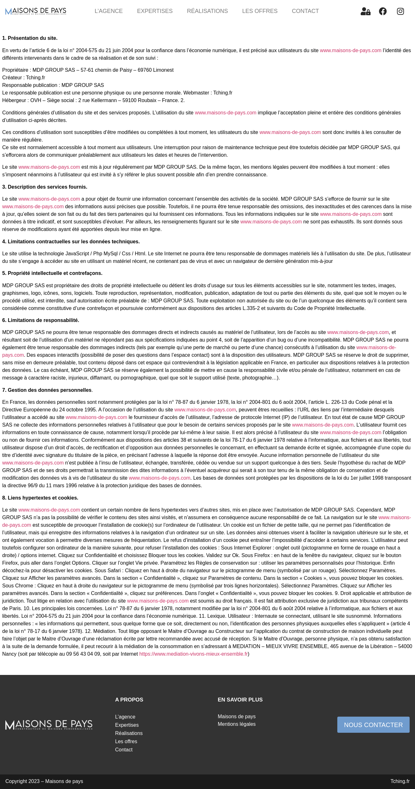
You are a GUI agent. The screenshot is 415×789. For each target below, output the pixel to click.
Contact (305, 11)
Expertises (155, 11)
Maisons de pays (237, 716)
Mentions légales (237, 724)
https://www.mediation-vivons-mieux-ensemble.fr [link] (193, 654)
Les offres (260, 11)
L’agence (109, 11)
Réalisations (207, 11)
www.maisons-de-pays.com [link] (351, 50)
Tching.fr (400, 781)
